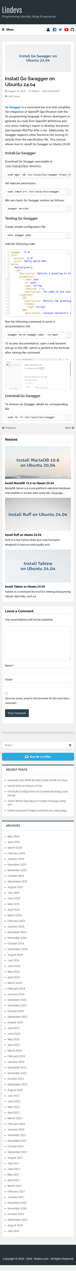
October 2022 (16, 1084)
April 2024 (14, 983)
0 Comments (52, 91)
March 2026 (15, 853)
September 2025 (17, 887)
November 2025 (17, 876)
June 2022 (14, 1107)
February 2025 (16, 926)
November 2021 (17, 1146)
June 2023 (14, 1039)
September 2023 (17, 1022)
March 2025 (15, 921)
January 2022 (16, 1135)
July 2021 (13, 1169)
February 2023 (16, 1062)
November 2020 (17, 1214)
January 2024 (16, 1000)
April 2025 (14, 915)
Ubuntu (35, 91)
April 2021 (14, 1186)
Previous (9, 427)
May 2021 (14, 1180)
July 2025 (13, 898)
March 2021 (15, 1191)
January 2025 (16, 932)
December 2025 (17, 870)
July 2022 (13, 1101)
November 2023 (17, 1011)
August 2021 (15, 1163)
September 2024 (17, 955)
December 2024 (17, 938)
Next (69, 427)
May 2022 (14, 1112)
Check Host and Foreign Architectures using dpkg (37, 816)
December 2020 (17, 1208)
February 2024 (16, 994)
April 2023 (14, 1050)
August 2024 (15, 960)
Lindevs (12, 10)
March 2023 (15, 1056)
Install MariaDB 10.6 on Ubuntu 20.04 (29, 483)
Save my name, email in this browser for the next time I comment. (37, 706)
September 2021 (17, 1157)
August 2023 (15, 1028)
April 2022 (14, 1118)
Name (9, 671)
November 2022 (17, 1079)
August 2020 (15, 1231)
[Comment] (38, 645)
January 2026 (16, 864)
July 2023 (13, 1033)
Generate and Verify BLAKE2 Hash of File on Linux (37, 786)
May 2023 (14, 1045)
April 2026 (14, 847)
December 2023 (17, 1005)
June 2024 (14, 971)
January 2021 (16, 1203)
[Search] (70, 751)
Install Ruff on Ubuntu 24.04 (23, 535)
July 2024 (13, 966)
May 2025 (14, 909)
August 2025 (15, 893)
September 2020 (17, 1225)
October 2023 (16, 1017)
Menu (8, 29)
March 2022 (15, 1124)
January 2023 (16, 1067)
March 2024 (15, 988)
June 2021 (14, 1174)
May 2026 (14, 842)
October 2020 (16, 1219)
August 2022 (15, 1095)
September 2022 (17, 1090)
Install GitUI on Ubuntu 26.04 (25, 791)
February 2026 (16, 859)
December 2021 (17, 1141)
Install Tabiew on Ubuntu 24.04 (25, 586)
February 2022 (16, 1129)
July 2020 (13, 1236)
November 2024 (17, 943)
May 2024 (14, 977)
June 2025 (14, 904)
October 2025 (16, 881)
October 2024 (16, 949)
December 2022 (17, 1073)
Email (9, 685)
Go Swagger (13, 107)
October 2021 (16, 1152)
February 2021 (16, 1197)
